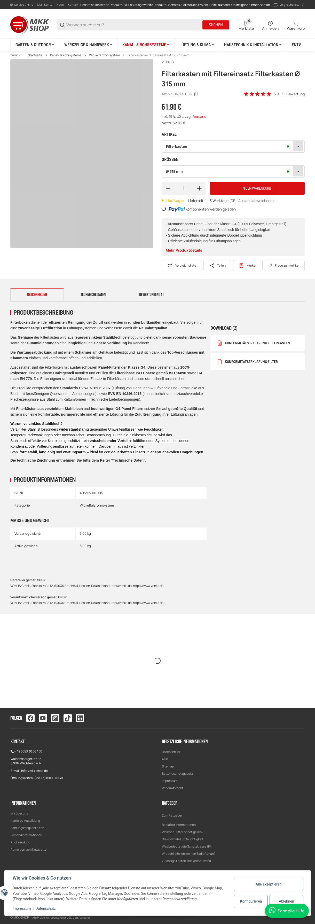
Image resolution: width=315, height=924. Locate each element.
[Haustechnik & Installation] (253, 44)
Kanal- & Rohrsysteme (65, 55)
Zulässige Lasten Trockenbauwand (186, 861)
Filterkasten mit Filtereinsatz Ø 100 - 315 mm (158, 55)
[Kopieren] (196, 94)
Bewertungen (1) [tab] (151, 294)
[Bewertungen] (258, 94)
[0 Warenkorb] (296, 25)
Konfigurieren (251, 901)
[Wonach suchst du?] (134, 24)
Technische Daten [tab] (93, 294)
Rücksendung (20, 842)
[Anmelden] (270, 25)
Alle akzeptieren (268, 884)
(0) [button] (288, 5)
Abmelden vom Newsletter (29, 849)
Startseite (35, 55)
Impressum (169, 781)
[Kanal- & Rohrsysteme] (145, 44)
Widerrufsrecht (172, 788)
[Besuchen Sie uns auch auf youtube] (43, 718)
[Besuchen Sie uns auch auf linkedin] (80, 718)
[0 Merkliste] (246, 25)
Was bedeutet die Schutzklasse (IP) (187, 846)
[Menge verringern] (168, 188)
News (60, 4)
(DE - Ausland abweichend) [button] (251, 200)
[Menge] (183, 188)
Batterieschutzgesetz (177, 773)
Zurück (15, 55)
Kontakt (73, 4)
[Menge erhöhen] (199, 188)
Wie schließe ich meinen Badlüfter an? (188, 853)
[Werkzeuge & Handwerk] (88, 44)
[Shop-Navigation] (21, 5)
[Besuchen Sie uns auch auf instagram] (55, 718)
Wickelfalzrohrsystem (104, 55)
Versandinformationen (26, 835)
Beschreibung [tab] (37, 294)
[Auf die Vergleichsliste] (181, 265)
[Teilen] (217, 265)
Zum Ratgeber (172, 815)
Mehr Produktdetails (184, 250)
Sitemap (168, 766)
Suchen (216, 24)
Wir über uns (19, 813)
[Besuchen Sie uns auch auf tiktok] (68, 718)
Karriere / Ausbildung (25, 820)
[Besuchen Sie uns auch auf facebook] (30, 718)
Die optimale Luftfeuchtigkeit (182, 839)
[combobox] (233, 146)
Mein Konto (44, 4)
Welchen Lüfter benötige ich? (182, 832)
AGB (165, 759)
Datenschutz (171, 752)
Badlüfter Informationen (179, 824)
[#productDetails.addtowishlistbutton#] (248, 265)
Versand (199, 116)
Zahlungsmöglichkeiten (27, 828)
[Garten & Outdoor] (34, 44)
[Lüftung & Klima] (196, 44)
